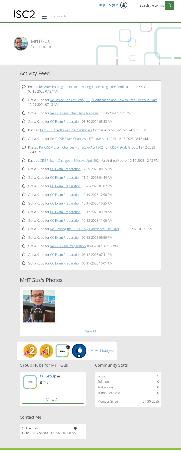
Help (102, 5)
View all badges (102, 350)
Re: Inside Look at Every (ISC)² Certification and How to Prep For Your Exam (103, 100)
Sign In (113, 5)
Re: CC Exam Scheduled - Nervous (74, 113)
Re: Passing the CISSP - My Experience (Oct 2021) (85, 229)
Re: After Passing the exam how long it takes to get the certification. (86, 87)
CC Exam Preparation (65, 121)
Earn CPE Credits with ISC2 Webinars (66, 130)
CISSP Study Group (123, 147)
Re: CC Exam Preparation (68, 246)
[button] (39, 306)
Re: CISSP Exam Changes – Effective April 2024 (83, 139)
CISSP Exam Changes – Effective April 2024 (70, 160)
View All (90, 331)
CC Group (146, 87)
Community (59, 16)
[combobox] (155, 5)
